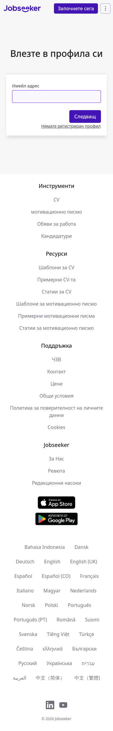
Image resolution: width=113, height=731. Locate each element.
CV (57, 199)
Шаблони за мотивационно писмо (56, 303)
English (52, 561)
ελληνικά (53, 648)
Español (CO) (56, 576)
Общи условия (56, 395)
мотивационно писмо (56, 211)
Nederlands (83, 590)
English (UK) (83, 561)
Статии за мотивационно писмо (56, 328)
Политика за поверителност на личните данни (56, 411)
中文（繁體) (87, 677)
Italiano (25, 590)
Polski (51, 605)
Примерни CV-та (56, 279)
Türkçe (86, 634)
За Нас (56, 458)
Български (84, 648)
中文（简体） (50, 677)
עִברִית (88, 663)
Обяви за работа (56, 224)
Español (23, 576)
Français (89, 576)
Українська (59, 663)
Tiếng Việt (58, 634)
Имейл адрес (25, 86)
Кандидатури (56, 236)
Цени (56, 383)
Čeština (24, 648)
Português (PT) (30, 619)
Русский (27, 663)
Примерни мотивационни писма (56, 316)
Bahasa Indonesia (44, 547)
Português (79, 605)
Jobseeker (63, 718)
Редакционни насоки (56, 483)
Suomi (92, 619)
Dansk (81, 547)
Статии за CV (56, 291)
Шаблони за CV (56, 267)
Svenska (28, 634)
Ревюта (56, 470)
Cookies (56, 427)
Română (66, 619)
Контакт (56, 371)
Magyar (52, 590)
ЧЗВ (56, 359)
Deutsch (25, 561)
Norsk (28, 605)
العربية (19, 677)
